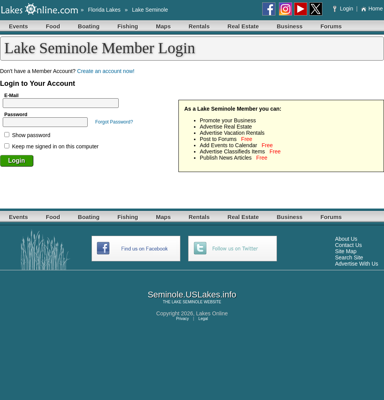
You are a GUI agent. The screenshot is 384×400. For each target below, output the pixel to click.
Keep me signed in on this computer (51, 146)
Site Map (345, 251)
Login (344, 8)
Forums (331, 26)
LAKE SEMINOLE (186, 302)
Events (18, 26)
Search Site (349, 257)
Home (372, 8)
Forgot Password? (114, 122)
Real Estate (243, 26)
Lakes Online (212, 313)
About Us (346, 239)
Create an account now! (106, 71)
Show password (27, 135)
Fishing (128, 26)
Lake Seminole (150, 10)
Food (53, 26)
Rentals (199, 26)
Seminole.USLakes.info (192, 294)
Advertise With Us (356, 264)
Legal (203, 319)
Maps (163, 26)
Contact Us (348, 245)
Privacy (182, 319)
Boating (89, 26)
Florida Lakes (104, 10)
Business (290, 26)
